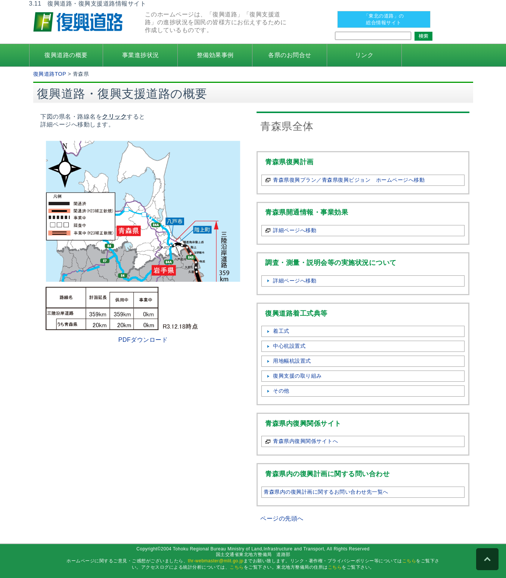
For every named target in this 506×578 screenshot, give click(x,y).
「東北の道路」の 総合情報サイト (384, 19)
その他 (281, 391)
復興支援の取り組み (297, 376)
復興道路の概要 (66, 55)
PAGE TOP (487, 559)
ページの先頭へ (282, 518)
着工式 (281, 331)
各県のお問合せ (289, 55)
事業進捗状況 (140, 55)
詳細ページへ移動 (294, 230)
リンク (364, 55)
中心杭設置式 (289, 346)
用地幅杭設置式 (292, 361)
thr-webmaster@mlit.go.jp (215, 560)
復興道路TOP (49, 74)
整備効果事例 (215, 55)
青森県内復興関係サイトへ (305, 441)
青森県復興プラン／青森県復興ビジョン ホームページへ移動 (349, 180)
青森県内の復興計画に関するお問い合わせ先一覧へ (326, 492)
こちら (409, 560)
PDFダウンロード (143, 340)
